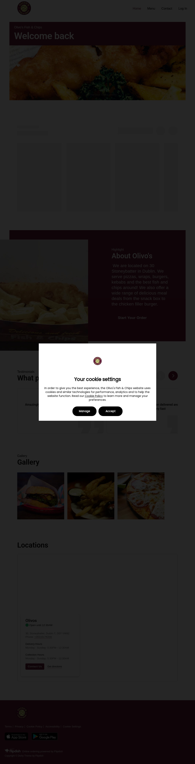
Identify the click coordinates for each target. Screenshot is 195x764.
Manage (84, 411)
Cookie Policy (94, 396)
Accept (111, 411)
